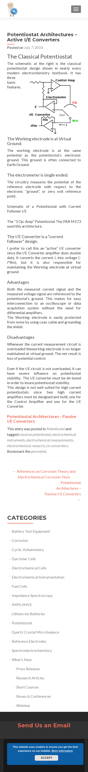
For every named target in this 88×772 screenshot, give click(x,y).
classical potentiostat (35, 434)
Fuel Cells (19, 586)
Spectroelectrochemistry (32, 650)
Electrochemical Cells (29, 568)
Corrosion (20, 540)
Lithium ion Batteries (28, 613)
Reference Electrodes (29, 641)
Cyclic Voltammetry (28, 549)
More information (62, 750)
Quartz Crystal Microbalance (35, 632)
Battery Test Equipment (31, 531)
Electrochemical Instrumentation (38, 577)
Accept (46, 758)
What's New (22, 659)
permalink (38, 451)
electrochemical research (26, 445)
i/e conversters (57, 445)
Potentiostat (55, 428)
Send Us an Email (44, 725)
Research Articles (30, 678)
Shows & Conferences (33, 696)
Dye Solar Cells (24, 558)
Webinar (23, 705)
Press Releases (28, 668)
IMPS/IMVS (22, 604)
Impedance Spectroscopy (32, 595)
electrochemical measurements (49, 440)
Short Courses (27, 687)
